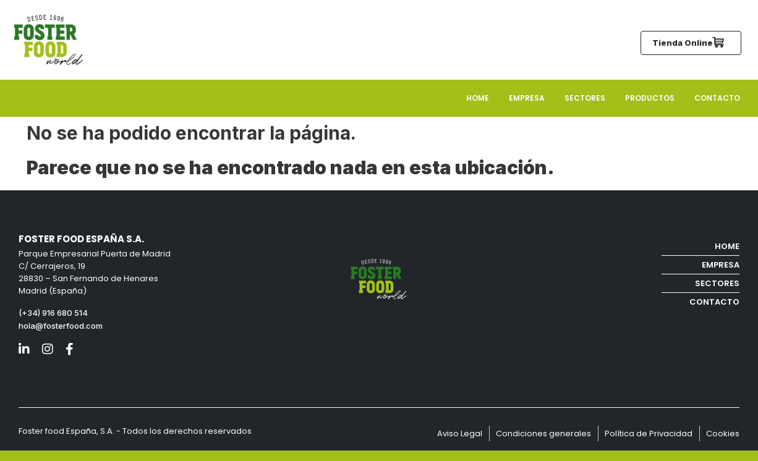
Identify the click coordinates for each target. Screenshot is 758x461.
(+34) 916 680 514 (54, 313)
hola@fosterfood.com (61, 326)
